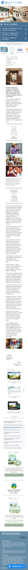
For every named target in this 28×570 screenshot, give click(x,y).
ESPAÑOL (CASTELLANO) (15, 545)
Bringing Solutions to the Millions (11, 445)
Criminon (12, 561)
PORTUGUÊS (9, 546)
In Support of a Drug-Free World (13, 562)
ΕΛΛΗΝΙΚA (23, 545)
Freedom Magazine (16, 560)
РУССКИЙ (19, 543)
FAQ (15, 551)
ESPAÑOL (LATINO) (6, 545)
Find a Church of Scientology (18, 552)
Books (18, 551)
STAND (22, 560)
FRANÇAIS (8, 543)
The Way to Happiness (12, 50)
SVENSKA (23, 544)
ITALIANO (4, 546)
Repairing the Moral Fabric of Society (12, 427)
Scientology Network (16, 556)
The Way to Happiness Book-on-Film (12, 435)
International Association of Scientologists (12, 560)
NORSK (18, 544)
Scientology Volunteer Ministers (11, 559)
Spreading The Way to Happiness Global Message (13, 442)
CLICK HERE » (14, 493)
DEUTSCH (11, 544)
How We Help (4, 53)
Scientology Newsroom (18, 557)
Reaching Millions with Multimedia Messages (12, 433)
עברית (12, 543)
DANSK (3, 543)
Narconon (17, 561)
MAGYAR (15, 544)
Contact (10, 552)
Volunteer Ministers (9, 551)
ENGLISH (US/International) (7, 542)
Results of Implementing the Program (12, 447)
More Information (5, 552)
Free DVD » (14, 475)
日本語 (15, 543)
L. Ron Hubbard (5, 550)
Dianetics (10, 556)
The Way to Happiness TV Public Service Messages (10, 34)
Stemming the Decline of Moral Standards (13, 425)
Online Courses (22, 551)
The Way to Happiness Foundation (9, 39)
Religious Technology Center (12, 558)
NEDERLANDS (5, 544)
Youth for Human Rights (12, 563)
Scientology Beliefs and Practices (15, 550)
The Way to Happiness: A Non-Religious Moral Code (12, 29)
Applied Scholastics (20, 50)
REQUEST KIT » (14, 525)
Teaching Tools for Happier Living (11, 429)
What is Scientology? (10, 557)
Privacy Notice (4, 568)
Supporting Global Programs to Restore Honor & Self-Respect (13, 422)
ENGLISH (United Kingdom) (18, 542)
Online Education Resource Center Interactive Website (12, 439)
